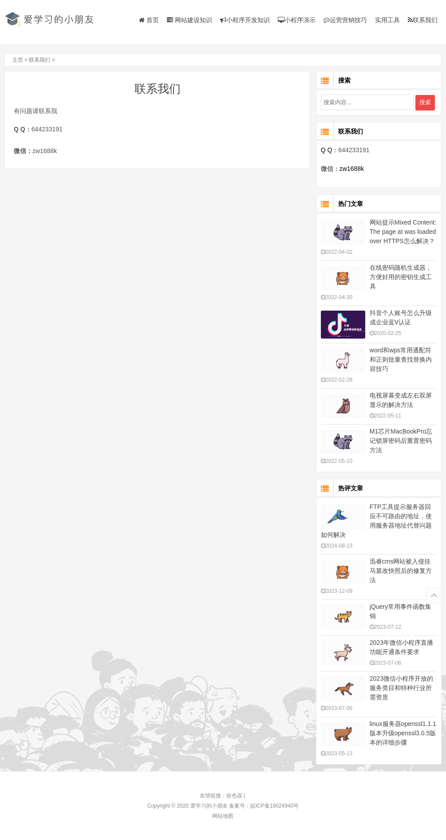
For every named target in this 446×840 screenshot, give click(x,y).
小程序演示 (297, 20)
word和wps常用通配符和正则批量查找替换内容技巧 (401, 359)
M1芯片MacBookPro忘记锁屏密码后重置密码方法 (401, 441)
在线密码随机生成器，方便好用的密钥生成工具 (401, 277)
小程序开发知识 (245, 20)
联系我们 (423, 20)
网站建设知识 (189, 20)
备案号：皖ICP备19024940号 (264, 806)
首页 (149, 20)
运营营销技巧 (345, 20)
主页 (16, 60)
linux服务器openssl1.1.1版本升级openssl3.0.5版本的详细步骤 (403, 733)
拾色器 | (236, 796)
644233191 (47, 129)
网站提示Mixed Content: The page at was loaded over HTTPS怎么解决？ (403, 232)
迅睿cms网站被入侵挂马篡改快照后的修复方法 (401, 571)
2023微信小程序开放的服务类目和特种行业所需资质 (401, 688)
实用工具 (387, 20)
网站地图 (222, 816)
